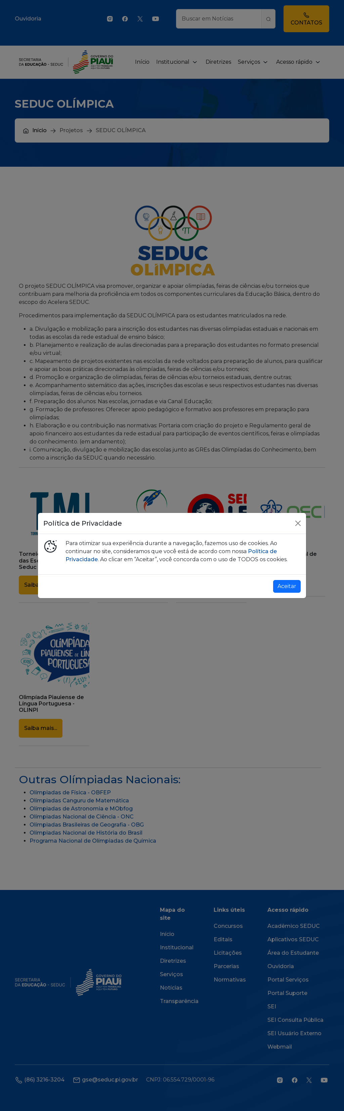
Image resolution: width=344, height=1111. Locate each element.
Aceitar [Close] (286, 586)
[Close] (298, 523)
